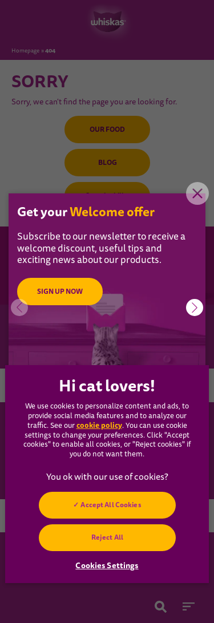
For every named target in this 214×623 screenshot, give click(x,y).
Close (197, 193)
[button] (194, 307)
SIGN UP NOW (60, 291)
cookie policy (99, 425)
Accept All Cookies (110, 505)
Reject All (107, 537)
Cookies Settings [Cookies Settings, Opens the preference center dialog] (106, 565)
